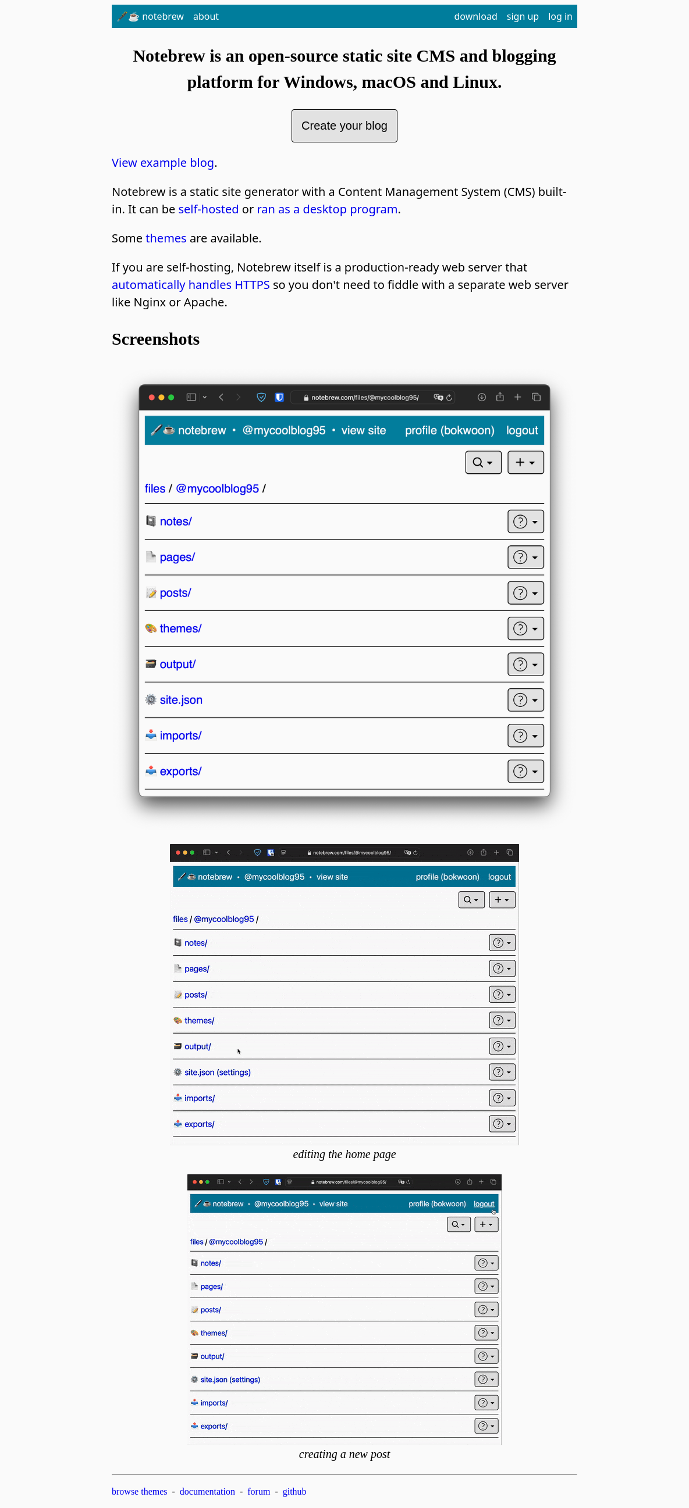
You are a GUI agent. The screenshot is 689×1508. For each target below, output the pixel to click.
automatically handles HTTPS (191, 284)
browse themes (140, 1491)
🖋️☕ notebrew (150, 16)
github (295, 1491)
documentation (207, 1491)
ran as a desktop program (327, 209)
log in (560, 16)
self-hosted (208, 209)
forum (258, 1491)
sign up (523, 16)
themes (165, 238)
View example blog (163, 162)
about (206, 16)
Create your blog (344, 125)
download (475, 16)
